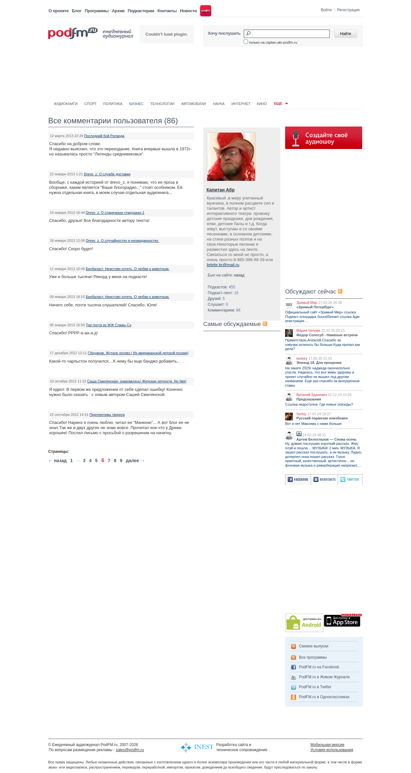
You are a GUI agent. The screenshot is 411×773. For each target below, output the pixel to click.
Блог (77, 10)
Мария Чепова (308, 330)
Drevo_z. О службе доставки (107, 174)
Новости (188, 10)
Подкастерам (141, 10)
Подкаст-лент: (223, 293)
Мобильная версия (327, 744)
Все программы (313, 657)
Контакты (167, 10)
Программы (97, 10)
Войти (326, 10)
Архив (118, 10)
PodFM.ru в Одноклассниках (324, 697)
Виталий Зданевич (311, 395)
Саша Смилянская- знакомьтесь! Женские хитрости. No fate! (137, 381)
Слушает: (218, 304)
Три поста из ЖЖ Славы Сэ (108, 325)
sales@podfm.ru (130, 750)
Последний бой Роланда (104, 136)
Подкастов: (221, 287)
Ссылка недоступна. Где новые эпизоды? (319, 404)
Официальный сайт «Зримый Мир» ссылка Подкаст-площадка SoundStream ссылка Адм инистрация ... (322, 316)
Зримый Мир (306, 302)
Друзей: (216, 298)
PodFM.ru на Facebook (319, 667)
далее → (135, 460)
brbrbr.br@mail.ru (223, 264)
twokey (301, 358)
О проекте (58, 10)
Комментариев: (224, 310)
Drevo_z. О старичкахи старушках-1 (115, 213)
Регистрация (348, 10)
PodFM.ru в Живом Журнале (324, 677)
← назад (57, 460)
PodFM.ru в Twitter (315, 687)
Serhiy (301, 414)
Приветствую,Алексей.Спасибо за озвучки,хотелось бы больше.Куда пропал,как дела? (322, 344)
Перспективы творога (107, 415)
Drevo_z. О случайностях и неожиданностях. (122, 240)
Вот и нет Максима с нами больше (313, 424)
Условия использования (331, 750)
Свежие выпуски (313, 646)
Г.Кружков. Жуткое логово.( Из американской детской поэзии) (138, 353)
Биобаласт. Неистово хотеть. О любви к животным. (127, 269)
